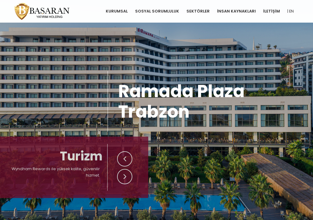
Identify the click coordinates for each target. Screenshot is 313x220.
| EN (290, 11)
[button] (124, 159)
